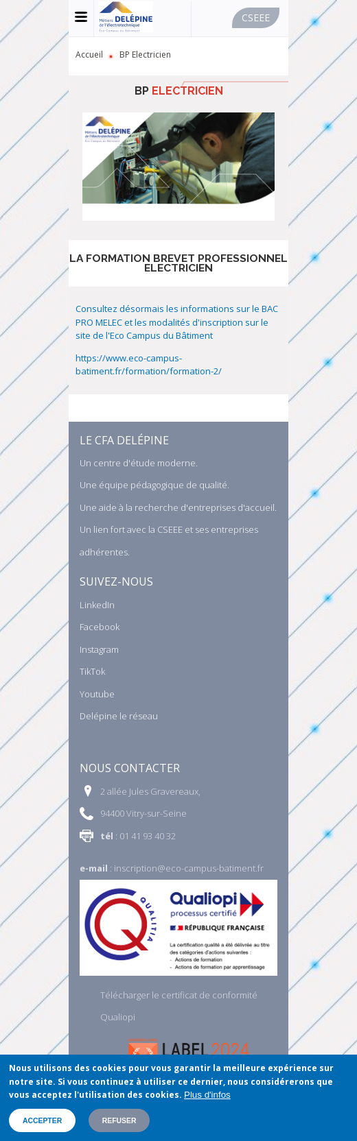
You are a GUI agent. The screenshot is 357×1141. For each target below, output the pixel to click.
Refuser (119, 1121)
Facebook (99, 627)
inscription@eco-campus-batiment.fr (189, 868)
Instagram (99, 649)
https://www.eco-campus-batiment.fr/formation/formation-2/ (149, 365)
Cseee (256, 17)
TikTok (92, 671)
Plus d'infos (207, 1095)
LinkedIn (97, 605)
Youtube (97, 694)
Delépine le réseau (119, 716)
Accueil (89, 54)
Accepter (42, 1121)
